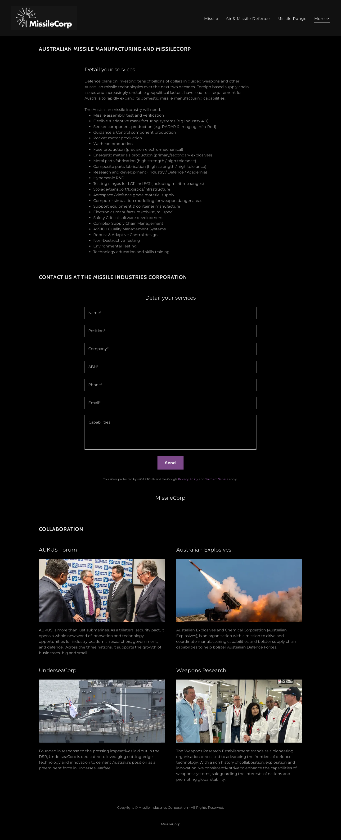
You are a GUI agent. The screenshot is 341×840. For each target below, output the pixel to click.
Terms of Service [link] (216, 479)
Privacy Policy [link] (188, 479)
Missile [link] (211, 18)
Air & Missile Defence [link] (248, 18)
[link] (44, 17)
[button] (322, 19)
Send (170, 463)
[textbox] (170, 313)
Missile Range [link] (292, 18)
